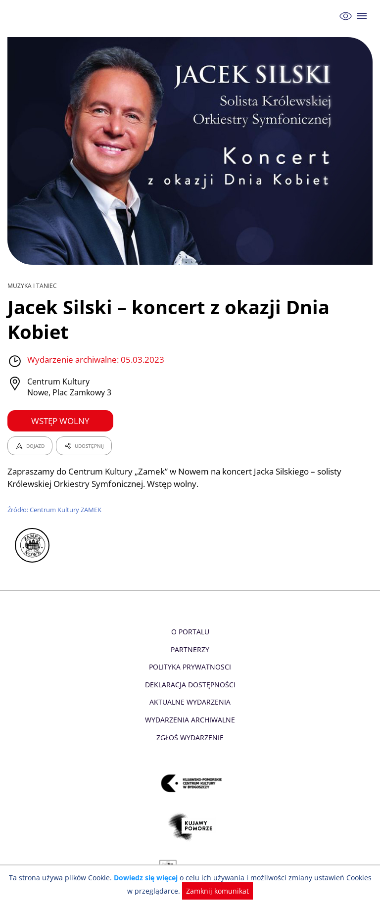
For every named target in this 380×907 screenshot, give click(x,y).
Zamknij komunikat (212, 891)
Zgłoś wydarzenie (190, 737)
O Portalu (190, 631)
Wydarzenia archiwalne (189, 719)
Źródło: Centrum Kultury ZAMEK (55, 509)
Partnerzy (190, 649)
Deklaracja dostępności (190, 684)
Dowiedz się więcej (144, 877)
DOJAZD (30, 446)
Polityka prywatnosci (189, 666)
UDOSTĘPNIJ (83, 446)
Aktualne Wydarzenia (190, 702)
